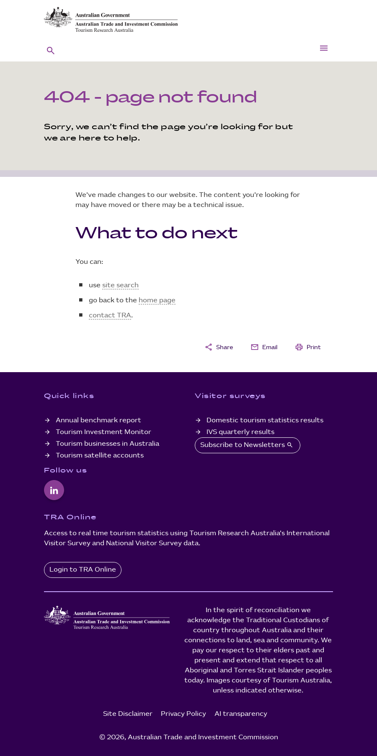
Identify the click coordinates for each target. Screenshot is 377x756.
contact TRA (110, 315)
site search (120, 285)
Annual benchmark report (98, 420)
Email (263, 347)
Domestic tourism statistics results (265, 420)
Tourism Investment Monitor (103, 432)
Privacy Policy (183, 714)
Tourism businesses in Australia (107, 443)
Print (308, 347)
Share (218, 347)
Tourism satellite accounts (100, 455)
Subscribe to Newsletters (247, 445)
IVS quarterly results (240, 432)
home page (157, 300)
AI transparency (240, 714)
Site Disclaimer (127, 714)
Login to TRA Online (82, 569)
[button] (51, 50)
